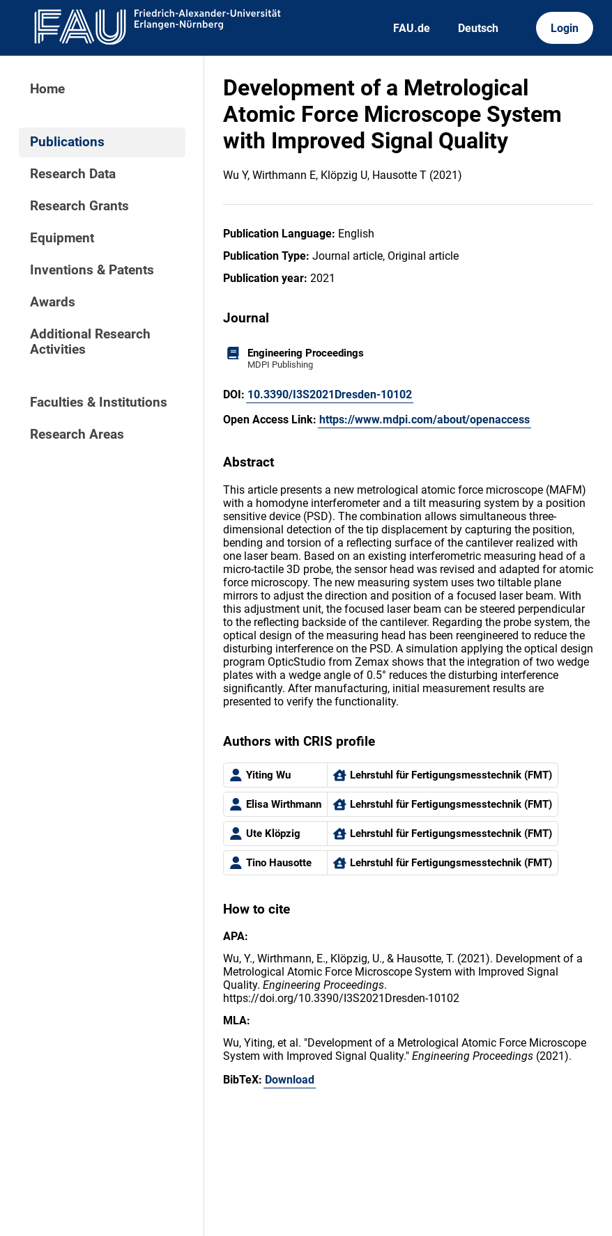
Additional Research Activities (90, 342)
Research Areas (77, 434)
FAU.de (411, 28)
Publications (67, 142)
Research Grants (79, 206)
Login (565, 28)
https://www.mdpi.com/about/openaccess (424, 419)
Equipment (62, 238)
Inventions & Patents (92, 270)
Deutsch (478, 28)
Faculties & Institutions (98, 402)
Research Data (73, 174)
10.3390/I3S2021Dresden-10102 (329, 394)
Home (47, 89)
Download (289, 1079)
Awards (52, 302)
